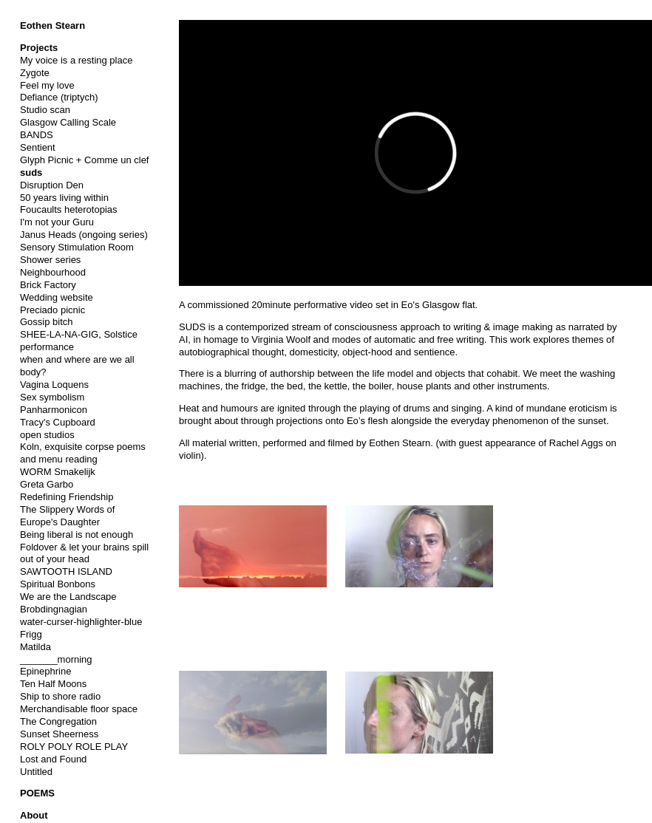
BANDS (36, 134)
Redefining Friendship (66, 496)
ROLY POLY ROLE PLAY (74, 746)
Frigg (31, 634)
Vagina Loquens (54, 384)
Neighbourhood (53, 272)
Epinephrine (45, 671)
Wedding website (56, 297)
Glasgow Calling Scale (68, 122)
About (34, 815)
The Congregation (58, 721)
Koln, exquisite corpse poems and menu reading (83, 453)
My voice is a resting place (76, 60)
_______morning (56, 659)
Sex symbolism (52, 397)
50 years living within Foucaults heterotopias (69, 204)
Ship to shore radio (60, 696)
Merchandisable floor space (78, 708)
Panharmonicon (53, 409)
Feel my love (47, 85)
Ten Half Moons (53, 683)
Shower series (50, 259)
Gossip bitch (46, 321)
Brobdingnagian (53, 609)
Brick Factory (48, 284)
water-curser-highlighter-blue (81, 621)
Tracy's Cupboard (57, 422)
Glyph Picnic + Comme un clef (84, 159)
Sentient (37, 147)
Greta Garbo (46, 484)
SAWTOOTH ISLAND (66, 571)
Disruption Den (52, 185)
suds (31, 172)
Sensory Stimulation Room (77, 247)
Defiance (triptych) (59, 97)
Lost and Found (53, 759)
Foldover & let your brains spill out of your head (84, 553)
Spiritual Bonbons (57, 584)
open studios (47, 434)
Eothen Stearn (52, 25)
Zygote (35, 72)
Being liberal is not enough (76, 534)
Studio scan (45, 109)
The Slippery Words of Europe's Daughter (67, 515)
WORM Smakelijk (57, 471)
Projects (39, 47)
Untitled (36, 771)
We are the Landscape (68, 596)
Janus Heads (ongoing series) (84, 234)
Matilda (35, 646)
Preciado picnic (52, 309)
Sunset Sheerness (59, 734)
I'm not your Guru (57, 222)
